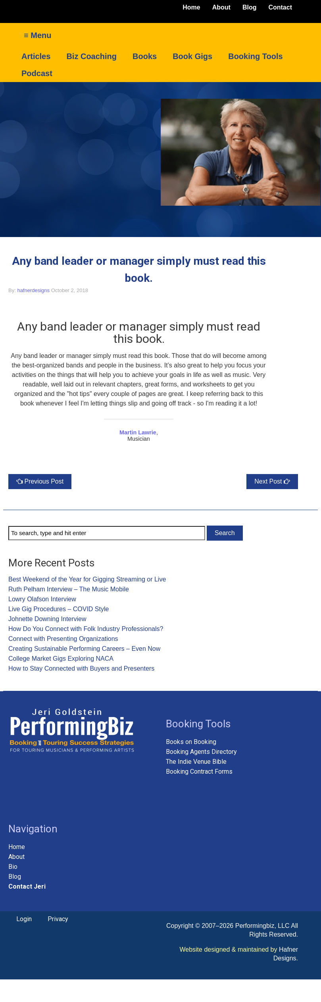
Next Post (268, 481)
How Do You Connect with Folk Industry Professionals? (85, 628)
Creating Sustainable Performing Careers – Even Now (84, 648)
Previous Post (43, 481)
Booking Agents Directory (201, 751)
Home (191, 7)
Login (24, 919)
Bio (13, 866)
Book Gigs (192, 56)
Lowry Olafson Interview (42, 599)
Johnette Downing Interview (47, 619)
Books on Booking (191, 742)
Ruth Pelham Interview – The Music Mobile (68, 589)
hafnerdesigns (33, 290)
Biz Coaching (91, 56)
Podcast (36, 73)
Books (145, 56)
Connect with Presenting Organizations (63, 638)
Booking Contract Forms (199, 771)
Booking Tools (255, 56)
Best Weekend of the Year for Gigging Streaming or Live (87, 579)
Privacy (58, 919)
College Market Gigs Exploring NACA (60, 658)
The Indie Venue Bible (196, 761)
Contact (280, 7)
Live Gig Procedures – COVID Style (58, 609)
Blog (249, 7)
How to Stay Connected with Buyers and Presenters (81, 668)
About (221, 7)
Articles (35, 56)
